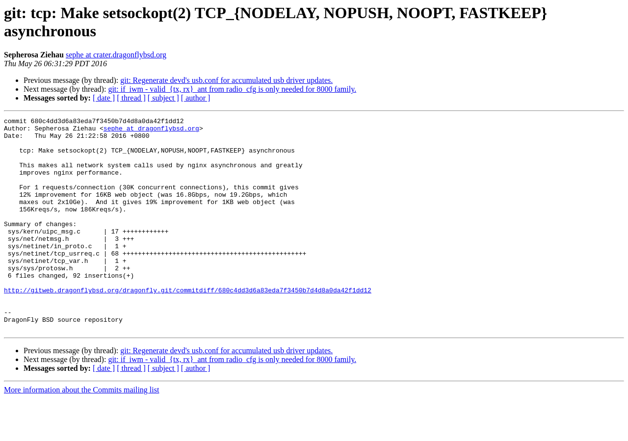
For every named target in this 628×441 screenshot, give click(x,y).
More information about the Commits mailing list (81, 432)
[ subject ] (163, 98)
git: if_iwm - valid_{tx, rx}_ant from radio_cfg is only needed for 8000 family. (232, 89)
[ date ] (104, 98)
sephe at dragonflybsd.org (151, 131)
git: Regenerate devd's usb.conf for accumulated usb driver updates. (226, 80)
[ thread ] (131, 98)
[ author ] (195, 98)
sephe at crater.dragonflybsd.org (116, 55)
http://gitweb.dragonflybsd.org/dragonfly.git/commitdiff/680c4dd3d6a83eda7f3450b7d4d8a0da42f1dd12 (187, 325)
